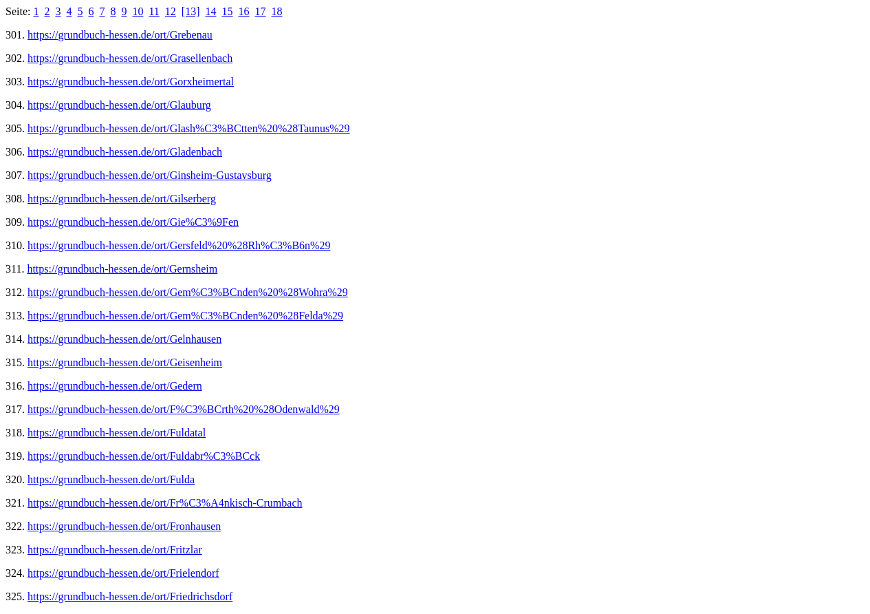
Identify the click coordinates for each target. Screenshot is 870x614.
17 (260, 11)
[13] (191, 11)
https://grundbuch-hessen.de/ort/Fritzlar (115, 549)
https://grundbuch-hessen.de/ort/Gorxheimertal (131, 81)
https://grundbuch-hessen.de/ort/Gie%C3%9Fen (133, 222)
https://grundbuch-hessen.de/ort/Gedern (115, 386)
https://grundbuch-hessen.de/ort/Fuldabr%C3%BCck (144, 456)
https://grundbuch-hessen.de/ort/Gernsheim (122, 269)
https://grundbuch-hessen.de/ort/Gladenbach (125, 152)
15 (227, 11)
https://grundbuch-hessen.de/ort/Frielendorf (123, 573)
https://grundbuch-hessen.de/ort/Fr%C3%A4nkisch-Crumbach (165, 503)
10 (137, 11)
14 (211, 11)
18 (277, 11)
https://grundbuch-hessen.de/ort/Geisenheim (125, 362)
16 (244, 11)
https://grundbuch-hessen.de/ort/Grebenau (120, 35)
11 (154, 11)
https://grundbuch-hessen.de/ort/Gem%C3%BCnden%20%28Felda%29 (185, 315)
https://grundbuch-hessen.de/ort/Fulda (111, 479)
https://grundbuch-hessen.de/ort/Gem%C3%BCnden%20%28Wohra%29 (188, 292)
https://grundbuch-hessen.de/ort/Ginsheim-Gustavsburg (150, 175)
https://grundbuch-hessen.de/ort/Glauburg (119, 105)
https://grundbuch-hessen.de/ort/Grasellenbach (130, 58)
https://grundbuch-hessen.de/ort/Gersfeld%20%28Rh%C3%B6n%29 (179, 245)
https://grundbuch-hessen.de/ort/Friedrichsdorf (130, 596)
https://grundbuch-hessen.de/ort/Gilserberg (122, 198)
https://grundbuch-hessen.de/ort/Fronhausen (124, 526)
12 (170, 11)
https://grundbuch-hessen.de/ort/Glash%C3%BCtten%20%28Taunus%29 (189, 128)
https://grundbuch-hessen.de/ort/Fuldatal (117, 432)
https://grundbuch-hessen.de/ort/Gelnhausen (124, 339)
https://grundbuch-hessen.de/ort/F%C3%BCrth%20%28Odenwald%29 (184, 409)
